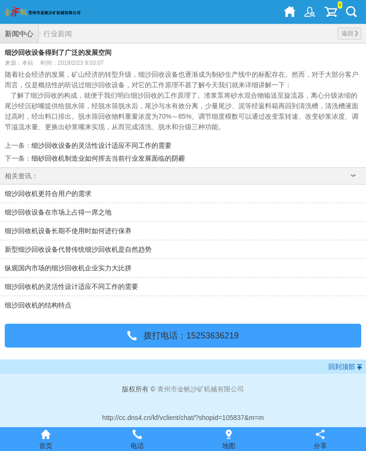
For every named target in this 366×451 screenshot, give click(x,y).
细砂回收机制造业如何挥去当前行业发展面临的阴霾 (108, 158)
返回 (350, 33)
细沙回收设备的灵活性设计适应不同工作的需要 (101, 145)
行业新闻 (57, 34)
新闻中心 (19, 34)
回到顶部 (341, 366)
